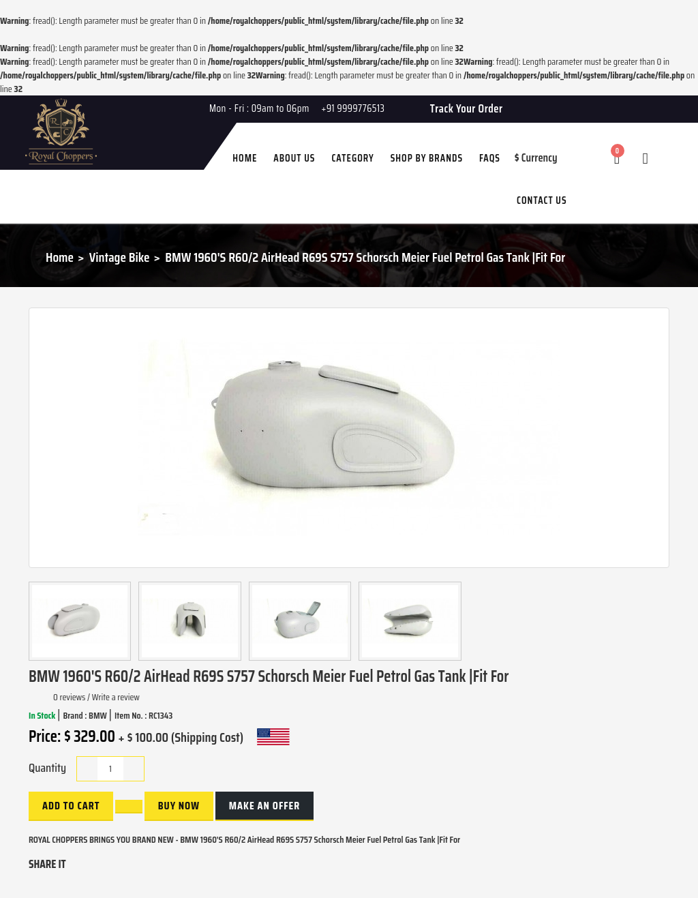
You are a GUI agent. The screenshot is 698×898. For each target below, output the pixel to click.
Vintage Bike (119, 257)
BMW (98, 715)
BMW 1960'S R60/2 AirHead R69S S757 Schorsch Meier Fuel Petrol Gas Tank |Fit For (365, 257)
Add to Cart (71, 805)
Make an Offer (264, 805)
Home (60, 257)
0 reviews (69, 696)
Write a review (116, 696)
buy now (179, 805)
